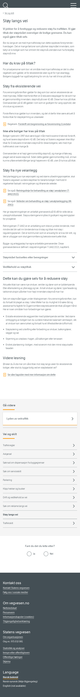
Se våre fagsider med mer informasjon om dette (32, 374)
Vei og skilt (9, 13)
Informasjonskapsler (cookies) (18, 616)
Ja (34, 553)
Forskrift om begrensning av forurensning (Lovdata (44, 124)
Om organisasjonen (13, 637)
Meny (73, 7)
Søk (6, 7)
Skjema (6, 661)
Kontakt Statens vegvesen (16, 587)
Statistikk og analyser (14, 648)
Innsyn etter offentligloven (16, 652)
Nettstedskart (10, 608)
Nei (51, 553)
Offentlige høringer (12, 657)
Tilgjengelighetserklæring (16, 621)
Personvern (9, 612)
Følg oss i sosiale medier (15, 592)
